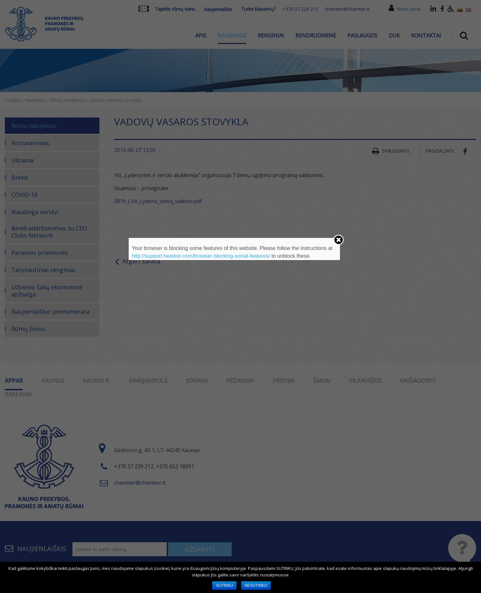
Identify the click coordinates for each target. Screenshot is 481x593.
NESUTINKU (256, 585)
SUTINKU (224, 585)
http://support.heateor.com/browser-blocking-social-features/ (201, 256)
